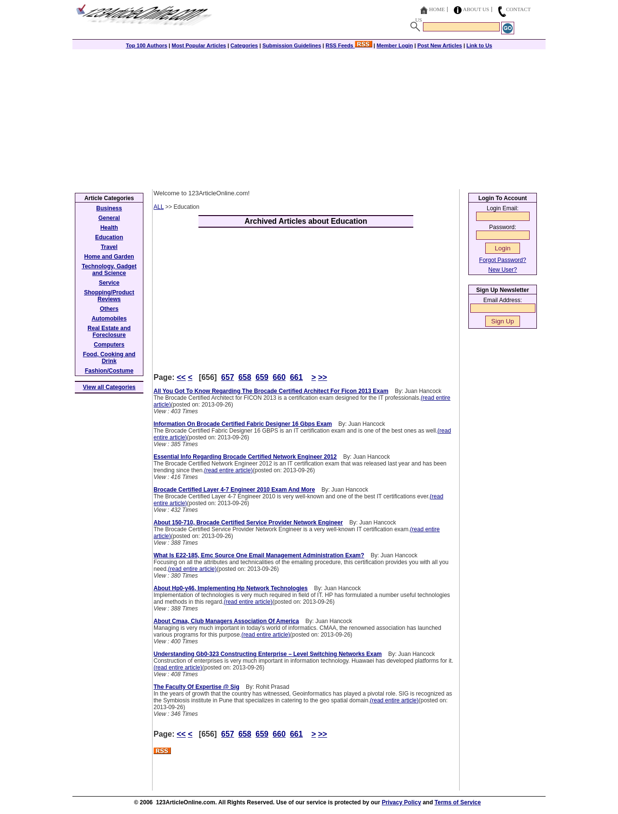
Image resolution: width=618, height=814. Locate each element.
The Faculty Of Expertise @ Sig (196, 686)
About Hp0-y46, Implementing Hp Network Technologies (231, 588)
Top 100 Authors (147, 45)
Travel (109, 247)
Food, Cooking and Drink (109, 357)
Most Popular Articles (198, 45)
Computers (109, 344)
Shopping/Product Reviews (109, 296)
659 (261, 377)
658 (245, 377)
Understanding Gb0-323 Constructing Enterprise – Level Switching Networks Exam (268, 654)
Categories (244, 45)
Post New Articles (439, 45)
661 (296, 377)
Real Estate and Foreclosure (108, 331)
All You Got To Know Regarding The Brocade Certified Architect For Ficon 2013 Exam (271, 391)
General (109, 218)
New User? (502, 269)
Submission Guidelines (291, 45)
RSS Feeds (348, 45)
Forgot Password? (502, 260)
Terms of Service (458, 802)
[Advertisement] (309, 117)
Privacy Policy (401, 802)
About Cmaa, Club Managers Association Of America (226, 621)
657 (227, 377)
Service (109, 282)
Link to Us (479, 45)
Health (109, 227)
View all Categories (109, 387)
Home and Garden (109, 256)
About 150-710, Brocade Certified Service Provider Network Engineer (248, 522)
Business (109, 208)
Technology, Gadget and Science (109, 269)
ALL (159, 207)
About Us (476, 9)
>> (322, 377)
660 (279, 377)
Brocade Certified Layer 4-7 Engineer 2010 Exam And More (234, 489)
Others (109, 308)
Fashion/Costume (109, 370)
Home (437, 9)
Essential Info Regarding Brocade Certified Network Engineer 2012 (245, 456)
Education (109, 237)
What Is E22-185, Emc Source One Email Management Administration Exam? (259, 555)
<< (181, 377)
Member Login (395, 45)
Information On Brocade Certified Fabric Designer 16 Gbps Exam (243, 424)
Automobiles (109, 318)
